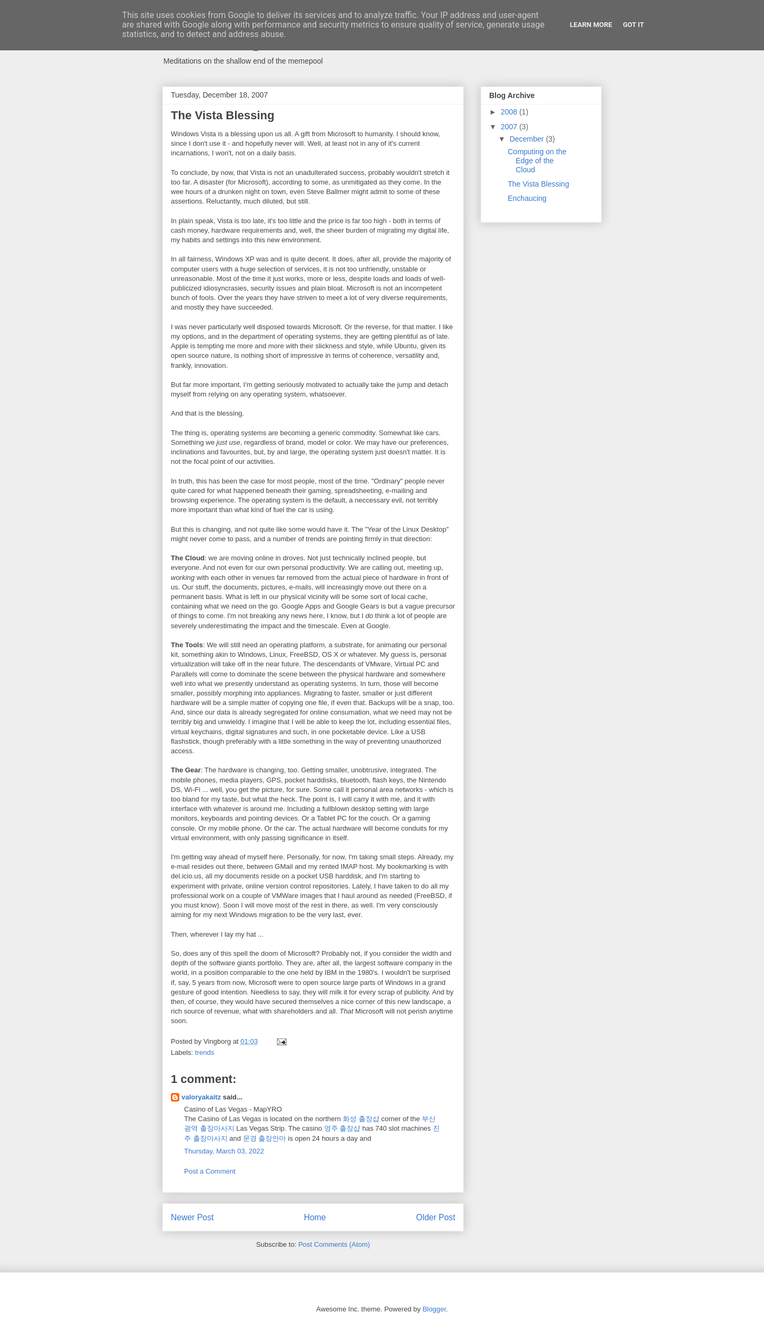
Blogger (434, 1309)
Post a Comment (210, 1171)
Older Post (435, 1217)
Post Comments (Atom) (334, 1244)
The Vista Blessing (538, 184)
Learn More (591, 25)
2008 (510, 112)
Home (315, 1217)
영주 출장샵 (342, 1128)
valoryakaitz (201, 1097)
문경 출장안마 (264, 1138)
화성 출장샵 (361, 1119)
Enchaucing (527, 198)
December (527, 139)
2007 (510, 126)
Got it (633, 25)
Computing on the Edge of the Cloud (537, 160)
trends (204, 1052)
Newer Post (192, 1217)
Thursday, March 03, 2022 (224, 1151)
